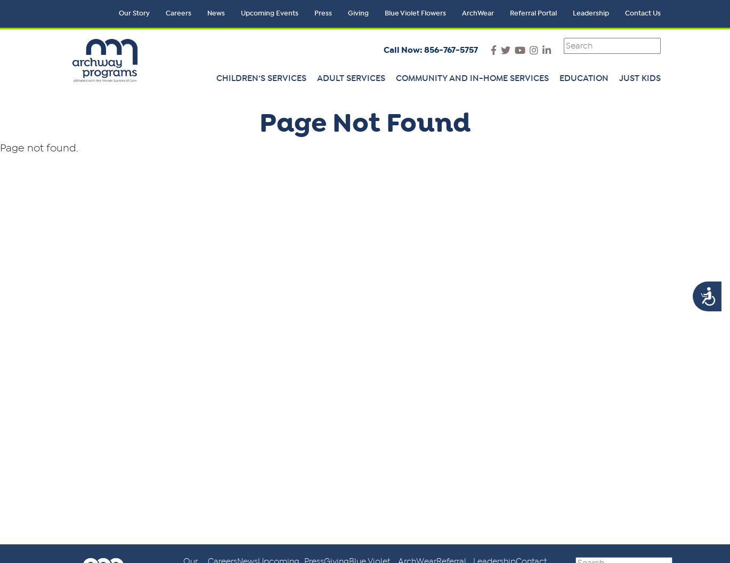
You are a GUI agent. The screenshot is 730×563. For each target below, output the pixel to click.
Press (323, 13)
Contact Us (643, 13)
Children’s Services (261, 78)
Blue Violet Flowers (415, 13)
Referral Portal (533, 13)
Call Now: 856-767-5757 (431, 50)
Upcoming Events (269, 13)
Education (584, 78)
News (216, 13)
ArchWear (478, 13)
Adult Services (351, 78)
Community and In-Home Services (472, 78)
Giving (358, 13)
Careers (178, 13)
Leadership (591, 13)
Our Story (134, 13)
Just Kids (640, 78)
